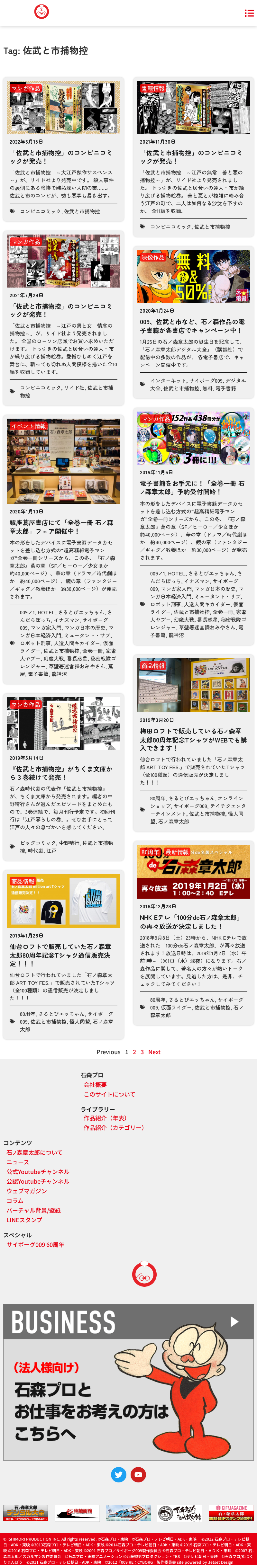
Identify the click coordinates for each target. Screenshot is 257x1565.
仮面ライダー (176, 1007)
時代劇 (35, 850)
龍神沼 (59, 674)
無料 (207, 388)
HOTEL (46, 612)
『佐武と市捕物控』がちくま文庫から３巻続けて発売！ (61, 773)
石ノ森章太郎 (173, 821)
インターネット (168, 380)
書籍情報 (153, 88)
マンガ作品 (25, 88)
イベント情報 (28, 426)
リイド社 (74, 387)
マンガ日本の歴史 (85, 627)
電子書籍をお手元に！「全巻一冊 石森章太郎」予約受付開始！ (192, 487)
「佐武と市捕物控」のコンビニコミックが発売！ (61, 156)
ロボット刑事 (35, 643)
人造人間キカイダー (77, 643)
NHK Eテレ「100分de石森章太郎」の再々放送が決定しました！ (191, 921)
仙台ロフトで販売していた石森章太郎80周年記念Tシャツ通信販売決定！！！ (60, 955)
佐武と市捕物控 (82, 211)
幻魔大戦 (53, 658)
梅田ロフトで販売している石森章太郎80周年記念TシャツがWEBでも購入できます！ (193, 739)
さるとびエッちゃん (81, 612)
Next (154, 1051)
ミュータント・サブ (87, 635)
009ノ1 (27, 612)
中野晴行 (69, 843)
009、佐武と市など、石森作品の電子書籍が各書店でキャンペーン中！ (192, 326)
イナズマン (66, 620)
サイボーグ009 (206, 380)
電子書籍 (226, 388)
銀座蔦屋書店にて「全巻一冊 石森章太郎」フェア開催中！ (61, 527)
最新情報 (177, 852)
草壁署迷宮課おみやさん (77, 666)
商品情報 (153, 665)
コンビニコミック (40, 211)
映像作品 (153, 257)
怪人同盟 (79, 1021)
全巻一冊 (92, 650)
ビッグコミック (38, 843)
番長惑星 (77, 658)
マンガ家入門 (46, 627)
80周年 (158, 798)
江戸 (51, 850)
